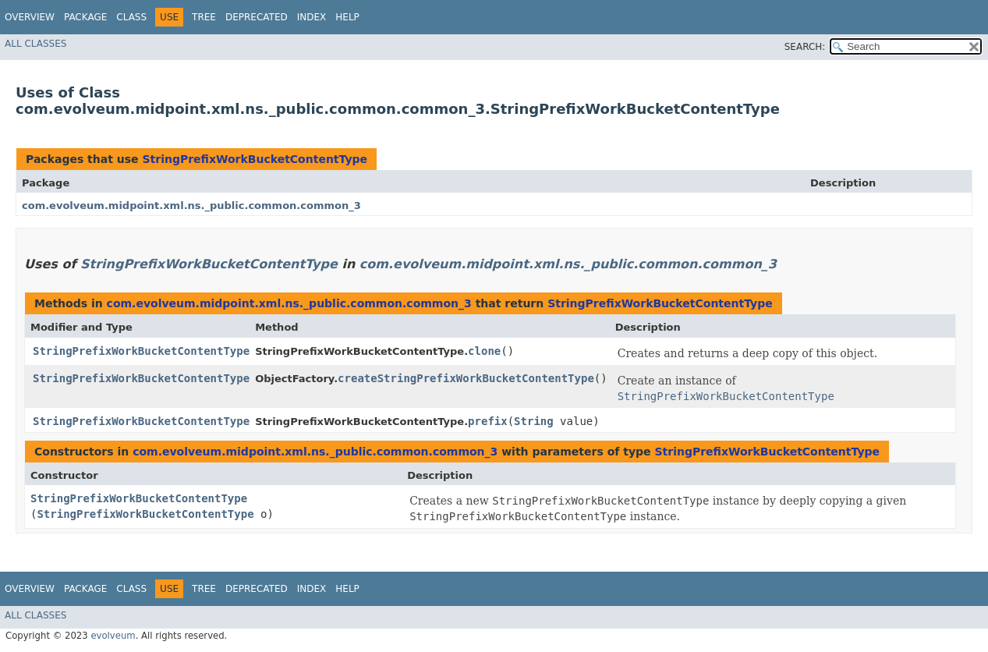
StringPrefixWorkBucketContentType (254, 159)
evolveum (112, 635)
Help (347, 17)
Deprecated (256, 17)
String (534, 421)
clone (484, 351)
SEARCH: (805, 46)
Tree (204, 17)
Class (131, 17)
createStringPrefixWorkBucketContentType (466, 378)
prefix (488, 421)
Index (312, 17)
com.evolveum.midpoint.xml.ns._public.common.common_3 (191, 205)
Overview (30, 17)
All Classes (35, 43)
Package (85, 17)
